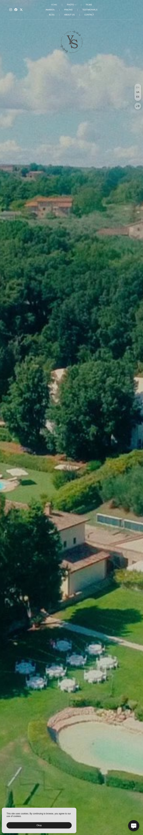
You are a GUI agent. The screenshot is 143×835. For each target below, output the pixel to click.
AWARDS (50, 10)
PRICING (68, 10)
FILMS (89, 5)
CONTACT (89, 15)
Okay (39, 825)
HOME (54, 5)
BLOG (52, 15)
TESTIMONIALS (89, 10)
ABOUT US (69, 15)
